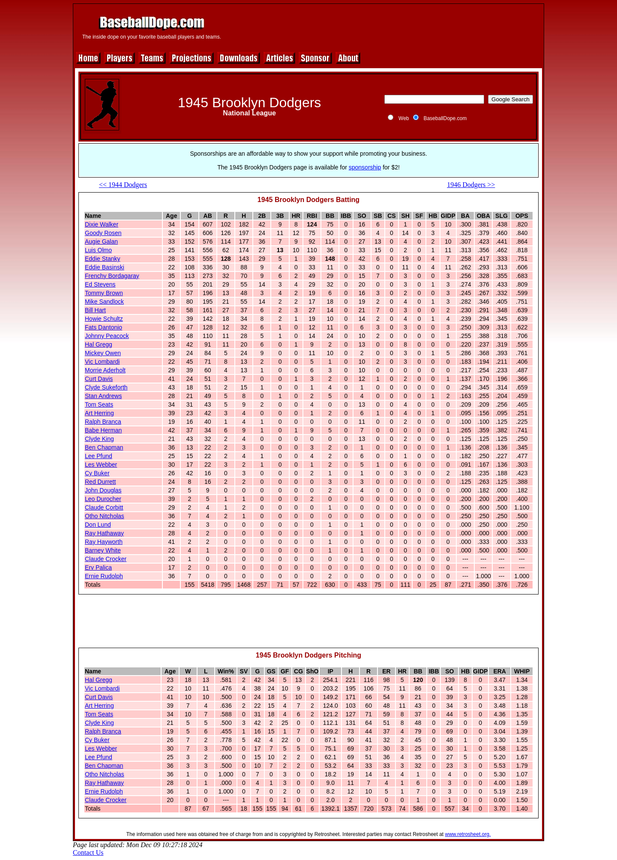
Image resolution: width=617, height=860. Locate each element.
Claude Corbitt (104, 507)
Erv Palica (98, 567)
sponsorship (365, 167)
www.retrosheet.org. (468, 834)
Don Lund (98, 524)
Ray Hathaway (104, 533)
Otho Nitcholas (104, 516)
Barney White (103, 550)
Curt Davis (99, 378)
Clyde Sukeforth (106, 387)
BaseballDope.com (445, 118)
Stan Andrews (103, 395)
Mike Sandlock (104, 301)
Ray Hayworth (104, 541)
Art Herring (99, 413)
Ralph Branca (103, 421)
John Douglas (103, 490)
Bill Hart (95, 310)
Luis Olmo (98, 250)
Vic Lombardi (102, 361)
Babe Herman (103, 430)
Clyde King (99, 438)
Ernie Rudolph (104, 576)
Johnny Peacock (107, 335)
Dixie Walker (101, 224)
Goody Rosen (103, 232)
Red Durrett (100, 481)
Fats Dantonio (103, 327)
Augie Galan (101, 241)
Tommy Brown (104, 293)
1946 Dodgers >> (471, 184)
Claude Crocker (105, 558)
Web (403, 118)
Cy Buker (97, 473)
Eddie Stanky (102, 258)
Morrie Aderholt (105, 370)
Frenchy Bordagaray (112, 275)
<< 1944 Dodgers (123, 184)
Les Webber (101, 464)
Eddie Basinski (104, 267)
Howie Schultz (104, 318)
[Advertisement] (384, 26)
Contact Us (88, 852)
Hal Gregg (98, 344)
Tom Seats (99, 404)
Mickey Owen (103, 353)
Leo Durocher (103, 498)
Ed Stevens (100, 284)
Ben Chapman (104, 447)
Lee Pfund (98, 456)
